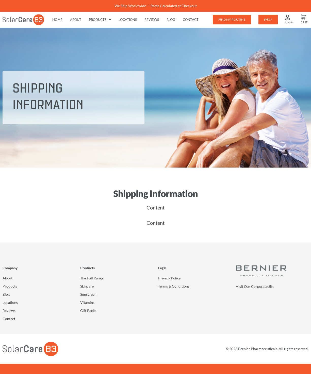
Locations (128, 20)
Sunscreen (88, 294)
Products (100, 20)
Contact (191, 20)
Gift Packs (88, 310)
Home (57, 20)
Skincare (87, 286)
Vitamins (87, 302)
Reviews (151, 20)
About (75, 20)
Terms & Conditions (173, 286)
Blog (171, 20)
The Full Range (91, 278)
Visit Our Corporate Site (255, 286)
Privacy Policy (169, 278)
